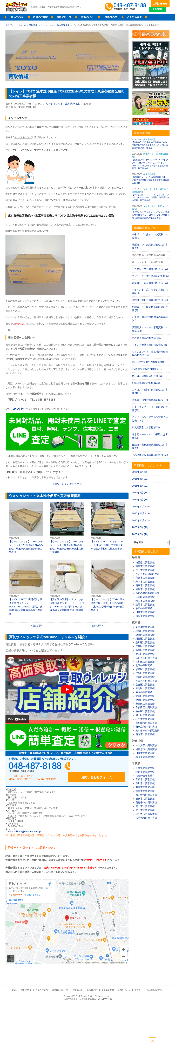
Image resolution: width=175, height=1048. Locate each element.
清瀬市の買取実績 (145, 734)
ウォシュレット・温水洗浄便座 (55, 25)
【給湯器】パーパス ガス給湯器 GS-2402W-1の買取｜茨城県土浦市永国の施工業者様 (150, 180)
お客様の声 (110, 17)
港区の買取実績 (144, 692)
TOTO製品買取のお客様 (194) (148, 362)
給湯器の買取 (149, 174)
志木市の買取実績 (145, 581)
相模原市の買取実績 (146, 749)
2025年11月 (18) (141, 513)
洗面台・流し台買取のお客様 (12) (150, 300)
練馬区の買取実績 (145, 631)
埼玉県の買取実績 (145, 562)
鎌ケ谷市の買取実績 (146, 814)
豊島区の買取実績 (145, 703)
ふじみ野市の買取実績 (147, 593)
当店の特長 (17, 17)
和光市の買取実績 (145, 577)
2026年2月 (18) (140, 492)
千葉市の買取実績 (145, 779)
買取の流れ (87, 17)
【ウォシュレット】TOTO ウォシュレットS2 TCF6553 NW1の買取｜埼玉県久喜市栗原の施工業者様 (26, 528)
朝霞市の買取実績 (145, 566)
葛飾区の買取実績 (145, 650)
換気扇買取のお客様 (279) (146, 427)
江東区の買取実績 (145, 646)
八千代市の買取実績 (146, 817)
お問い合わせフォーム (103, 767)
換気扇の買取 (149, 139)
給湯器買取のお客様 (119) (146, 382)
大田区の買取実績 (145, 654)
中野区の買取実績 (145, 700)
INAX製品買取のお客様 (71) (146, 369)
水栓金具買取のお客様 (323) (147, 337)
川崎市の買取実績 (145, 753)
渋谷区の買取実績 (145, 673)
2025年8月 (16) (140, 534)
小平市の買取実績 (145, 719)
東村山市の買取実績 (146, 722)
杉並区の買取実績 (145, 669)
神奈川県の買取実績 (146, 745)
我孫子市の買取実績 (146, 802)
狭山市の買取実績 (145, 600)
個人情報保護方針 (151, 987)
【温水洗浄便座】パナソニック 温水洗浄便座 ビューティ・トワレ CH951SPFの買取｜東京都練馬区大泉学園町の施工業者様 (67, 586)
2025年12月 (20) (141, 506)
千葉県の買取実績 (145, 768)
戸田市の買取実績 (145, 570)
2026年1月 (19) (140, 499)
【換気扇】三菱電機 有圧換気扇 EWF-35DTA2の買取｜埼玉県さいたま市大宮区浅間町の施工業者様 (150, 145)
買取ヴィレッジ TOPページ (67, 483)
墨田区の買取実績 (145, 715)
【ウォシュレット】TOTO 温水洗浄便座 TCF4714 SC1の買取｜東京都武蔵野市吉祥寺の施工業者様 (108, 586)
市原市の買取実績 (145, 791)
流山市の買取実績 (145, 806)
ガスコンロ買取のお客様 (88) (147, 375)
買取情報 (33, 25)
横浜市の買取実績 (145, 756)
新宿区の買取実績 (145, 638)
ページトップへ (166, 1041)
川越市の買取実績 (145, 612)
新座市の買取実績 (145, 585)
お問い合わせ (160, 3)
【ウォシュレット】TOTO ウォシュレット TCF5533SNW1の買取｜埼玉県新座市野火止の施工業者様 (67, 528)
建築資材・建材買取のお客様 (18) (150, 282)
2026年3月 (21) (140, 485)
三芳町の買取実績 (145, 596)
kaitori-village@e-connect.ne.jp (24, 828)
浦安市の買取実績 (145, 798)
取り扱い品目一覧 (61, 987)
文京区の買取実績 (145, 696)
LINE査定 (160, 10)
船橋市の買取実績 (145, 787)
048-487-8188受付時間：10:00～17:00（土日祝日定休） (41, 767)
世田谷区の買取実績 (146, 680)
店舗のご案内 (40, 17)
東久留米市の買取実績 (147, 730)
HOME (18, 987)
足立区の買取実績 (145, 684)
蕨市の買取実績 (144, 608)
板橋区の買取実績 (145, 634)
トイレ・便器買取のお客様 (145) (149, 344)
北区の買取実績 (144, 665)
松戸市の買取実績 (145, 772)
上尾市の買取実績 (145, 604)
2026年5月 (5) (139, 471)
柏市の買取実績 (144, 775)
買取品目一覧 (64, 17)
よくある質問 (134, 17)
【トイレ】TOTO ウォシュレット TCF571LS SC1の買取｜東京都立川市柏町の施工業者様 (108, 526)
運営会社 (135, 987)
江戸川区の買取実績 (146, 657)
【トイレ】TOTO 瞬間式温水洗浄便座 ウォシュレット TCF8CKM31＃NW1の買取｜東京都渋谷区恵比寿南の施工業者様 (26, 587)
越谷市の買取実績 (145, 616)
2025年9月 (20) (140, 527)
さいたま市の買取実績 (147, 574)
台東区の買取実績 (145, 676)
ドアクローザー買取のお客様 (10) (150, 268)
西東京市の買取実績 (146, 726)
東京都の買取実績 (145, 627)
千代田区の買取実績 (146, 707)
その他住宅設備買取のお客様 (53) (150, 455)
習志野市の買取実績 (146, 794)
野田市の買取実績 (145, 810)
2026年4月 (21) (140, 478)
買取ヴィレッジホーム (15, 25)
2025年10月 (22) (141, 520)
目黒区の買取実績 (145, 688)
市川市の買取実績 (145, 783)
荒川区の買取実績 (145, 661)
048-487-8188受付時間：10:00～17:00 (126, 7)
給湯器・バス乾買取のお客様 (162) (150, 400)
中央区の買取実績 (145, 711)
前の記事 (37, 625)
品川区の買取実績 (145, 642)
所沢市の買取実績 (145, 589)
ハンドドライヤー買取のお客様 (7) (150, 275)
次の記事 (96, 625)
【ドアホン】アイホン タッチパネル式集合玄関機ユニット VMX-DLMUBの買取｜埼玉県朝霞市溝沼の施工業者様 (150, 215)
